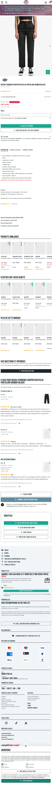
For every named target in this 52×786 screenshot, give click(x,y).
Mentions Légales (6, 729)
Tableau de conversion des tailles (13, 559)
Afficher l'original (5, 469)
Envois (4, 550)
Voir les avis (48, 91)
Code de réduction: (18, 13)
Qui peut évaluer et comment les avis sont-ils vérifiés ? (16, 387)
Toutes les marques (31, 700)
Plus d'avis (26, 494)
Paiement (3, 696)
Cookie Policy (4, 737)
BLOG (29, 703)
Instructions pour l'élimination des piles (10, 706)
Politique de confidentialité (7, 735)
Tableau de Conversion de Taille (8, 701)
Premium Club (22, 504)
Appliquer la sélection (26, 771)
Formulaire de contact (23, 678)
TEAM (29, 706)
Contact (3, 708)
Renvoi (4, 553)
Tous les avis (4, 703)
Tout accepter (26, 781)
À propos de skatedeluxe (33, 696)
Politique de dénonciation (7, 739)
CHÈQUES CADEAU (32, 708)
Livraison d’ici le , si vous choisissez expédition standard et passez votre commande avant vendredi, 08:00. (26, 138)
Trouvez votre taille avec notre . (26, 118)
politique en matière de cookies (20, 777)
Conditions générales (6, 733)
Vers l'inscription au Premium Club (26, 624)
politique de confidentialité (38, 777)
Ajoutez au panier (26, 126)
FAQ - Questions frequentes (7, 704)
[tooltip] (50, 96)
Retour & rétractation (6, 700)
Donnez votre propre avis (26, 500)
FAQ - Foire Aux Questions (10, 562)
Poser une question (26, 371)
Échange (5, 556)
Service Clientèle (8, 565)
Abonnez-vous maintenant (26, 591)
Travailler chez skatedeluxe (33, 698)
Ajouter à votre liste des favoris (26, 130)
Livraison (3, 698)
